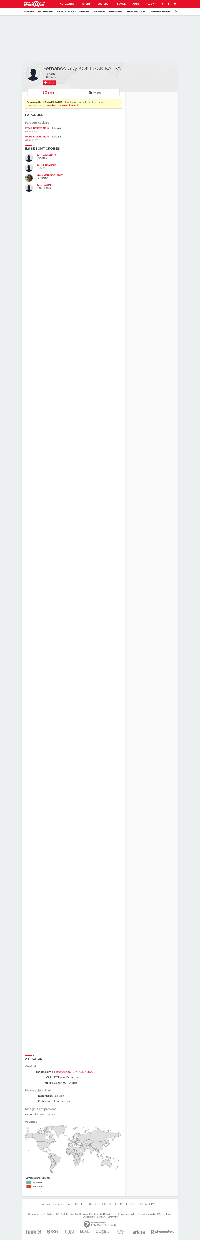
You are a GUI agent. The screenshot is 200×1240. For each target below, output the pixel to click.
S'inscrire (28, 11)
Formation (74, 1214)
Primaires (84, 11)
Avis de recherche (160, 11)
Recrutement (110, 1214)
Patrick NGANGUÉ (46, 165)
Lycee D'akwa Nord (37, 128)
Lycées (59, 11)
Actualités (67, 3)
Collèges (70, 11)
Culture (103, 3)
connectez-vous (35, 105)
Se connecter (45, 11)
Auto (135, 3)
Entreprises (115, 11)
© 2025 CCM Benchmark (107, 1217)
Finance (120, 3)
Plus (150, 3)
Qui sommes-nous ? (36, 1214)
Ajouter (51, 82)
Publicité (64, 1214)
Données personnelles (127, 1214)
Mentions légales (165, 1214)
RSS (57, 1214)
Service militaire (136, 11)
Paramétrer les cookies (147, 1214)
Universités (99, 11)
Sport (86, 3)
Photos (97, 92)
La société (84, 1214)
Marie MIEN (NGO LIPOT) (50, 175)
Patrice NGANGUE (46, 155)
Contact (50, 1214)
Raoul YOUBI (44, 185)
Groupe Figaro (88, 1217)
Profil (51, 92)
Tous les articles (96, 1214)
